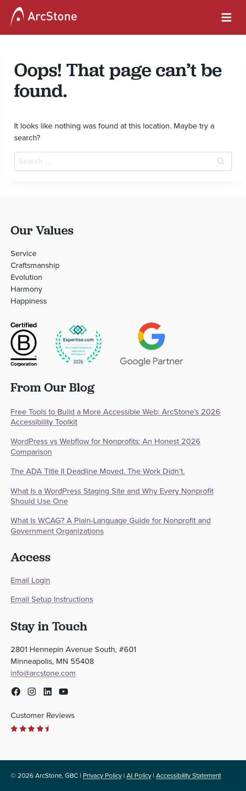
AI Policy (139, 775)
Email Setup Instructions (52, 599)
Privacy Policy (102, 775)
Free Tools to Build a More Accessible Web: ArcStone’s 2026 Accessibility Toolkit (115, 417)
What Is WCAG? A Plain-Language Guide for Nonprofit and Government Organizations (111, 526)
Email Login (30, 580)
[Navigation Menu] (226, 17)
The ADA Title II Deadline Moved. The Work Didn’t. (98, 471)
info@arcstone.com (43, 673)
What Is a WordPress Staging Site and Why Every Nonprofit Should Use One (112, 496)
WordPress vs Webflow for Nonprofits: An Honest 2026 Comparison (106, 446)
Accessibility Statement (188, 775)
